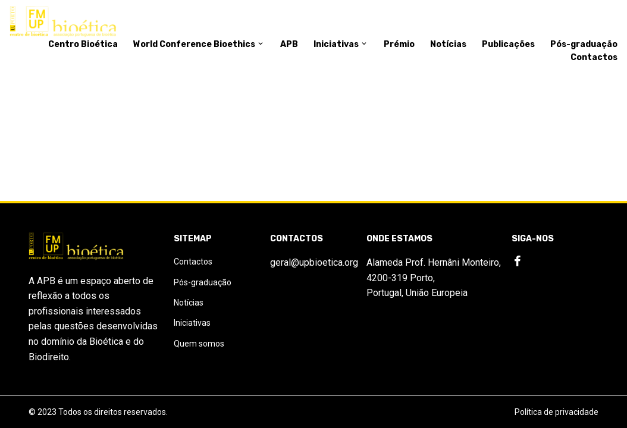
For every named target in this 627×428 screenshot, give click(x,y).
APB (289, 44)
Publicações (508, 44)
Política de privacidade (556, 412)
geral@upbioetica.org (314, 262)
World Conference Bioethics (199, 44)
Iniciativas (341, 44)
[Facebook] (517, 261)
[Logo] (63, 22)
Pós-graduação (583, 44)
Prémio (399, 44)
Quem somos (199, 343)
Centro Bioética (83, 44)
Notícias (448, 44)
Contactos (593, 57)
